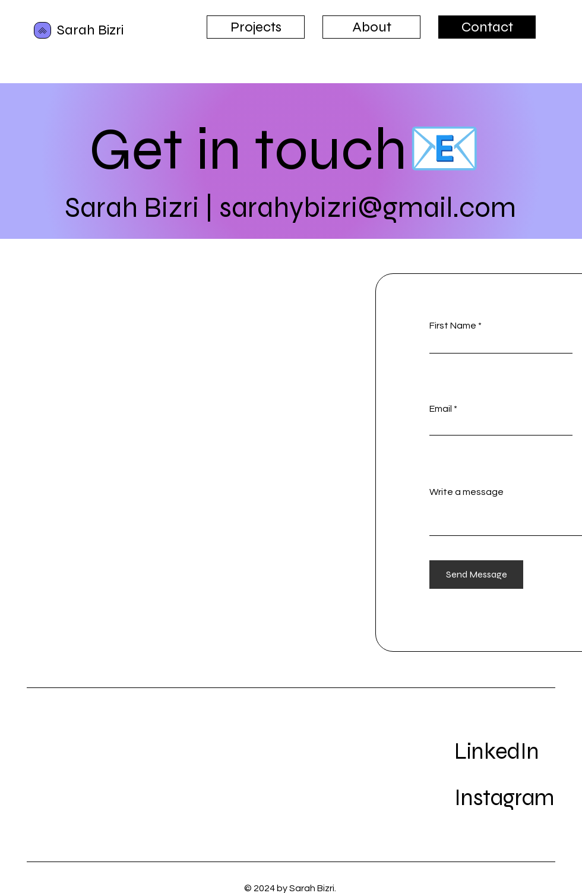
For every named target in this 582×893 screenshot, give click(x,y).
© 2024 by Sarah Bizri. (291, 888)
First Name (452, 325)
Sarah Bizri (90, 30)
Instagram (504, 797)
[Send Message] (476, 574)
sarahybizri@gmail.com (367, 208)
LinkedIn (496, 751)
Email (440, 409)
